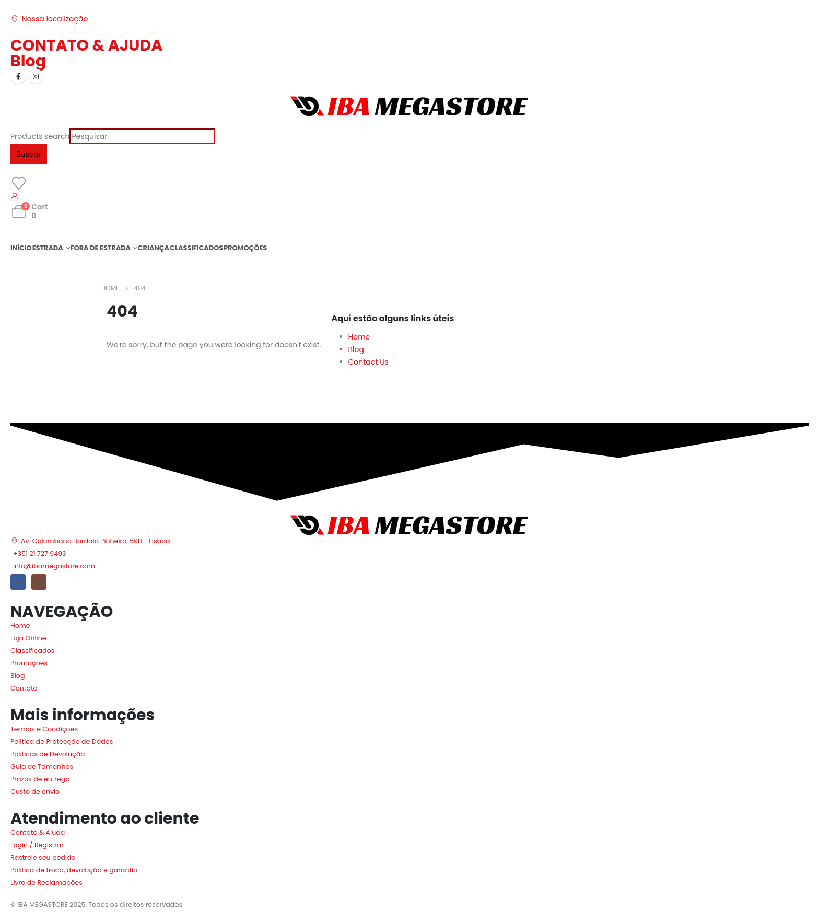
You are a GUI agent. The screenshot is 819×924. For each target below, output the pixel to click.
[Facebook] (18, 76)
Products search (39, 136)
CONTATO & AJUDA (86, 45)
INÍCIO (21, 248)
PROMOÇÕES (245, 248)
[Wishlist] (18, 183)
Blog (28, 61)
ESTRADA (47, 248)
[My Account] (14, 196)
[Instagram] (36, 76)
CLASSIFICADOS (196, 248)
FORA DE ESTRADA (101, 248)
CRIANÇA (153, 248)
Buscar (28, 154)
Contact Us (368, 362)
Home (359, 337)
